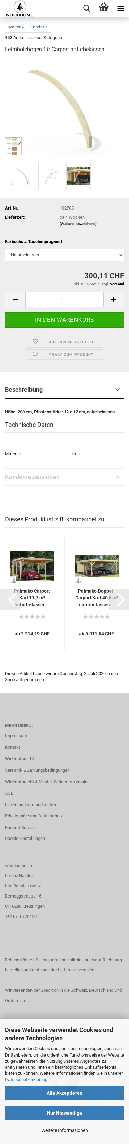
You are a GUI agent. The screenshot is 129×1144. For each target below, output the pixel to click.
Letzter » (39, 26)
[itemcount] (64, 299)
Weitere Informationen (64, 1130)
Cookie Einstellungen (25, 838)
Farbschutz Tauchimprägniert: (34, 241)
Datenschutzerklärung (26, 1079)
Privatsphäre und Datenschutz (34, 815)
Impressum (16, 735)
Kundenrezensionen (32, 476)
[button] (10, 599)
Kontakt (12, 747)
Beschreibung (24, 389)
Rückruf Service (20, 827)
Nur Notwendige (64, 1113)
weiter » (16, 26)
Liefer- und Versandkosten (30, 804)
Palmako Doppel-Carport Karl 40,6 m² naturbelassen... (96, 597)
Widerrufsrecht (19, 758)
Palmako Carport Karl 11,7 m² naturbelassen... (32, 597)
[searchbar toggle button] (86, 8)
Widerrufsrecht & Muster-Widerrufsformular (47, 781)
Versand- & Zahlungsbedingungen (37, 770)
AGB (9, 793)
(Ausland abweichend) (78, 224)
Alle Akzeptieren (64, 1093)
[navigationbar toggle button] (120, 8)
